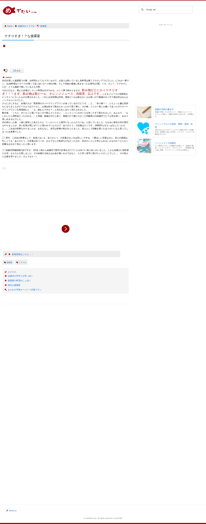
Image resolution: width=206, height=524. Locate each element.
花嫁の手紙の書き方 (164, 109)
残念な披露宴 (14, 285)
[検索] (165, 9)
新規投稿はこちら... (19, 254)
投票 (16, 70)
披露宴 (9, 262)
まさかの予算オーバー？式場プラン (24, 290)
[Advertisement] (165, 44)
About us (11, 511)
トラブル (22, 262)
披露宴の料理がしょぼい (19, 280)
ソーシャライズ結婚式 (165, 143)
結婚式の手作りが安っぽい (20, 276)
